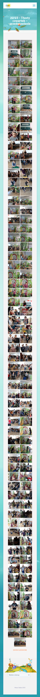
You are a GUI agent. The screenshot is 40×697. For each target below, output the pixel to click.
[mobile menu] (34, 5)
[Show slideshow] (20, 650)
